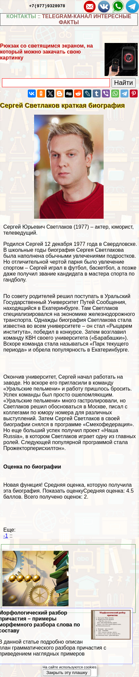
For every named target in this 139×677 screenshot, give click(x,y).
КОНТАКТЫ (21, 16)
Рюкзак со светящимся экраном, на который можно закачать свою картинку (46, 51)
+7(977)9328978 (47, 6)
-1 (5, 536)
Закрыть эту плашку (66, 672)
